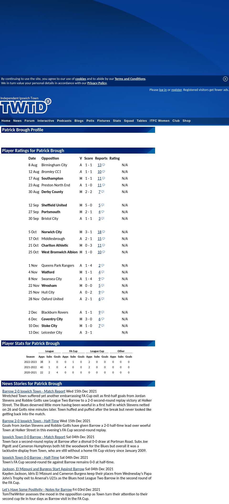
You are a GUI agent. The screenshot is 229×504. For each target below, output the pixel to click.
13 (99, 165)
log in (163, 90)
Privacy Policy (97, 83)
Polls (90, 120)
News (17, 120)
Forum (30, 120)
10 (99, 171)
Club (176, 120)
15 (99, 238)
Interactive (45, 120)
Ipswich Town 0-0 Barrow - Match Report (33, 437)
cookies (80, 79)
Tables (142, 120)
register (176, 90)
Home (5, 120)
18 (99, 232)
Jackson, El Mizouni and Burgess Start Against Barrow (43, 469)
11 (99, 178)
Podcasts (64, 120)
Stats (117, 120)
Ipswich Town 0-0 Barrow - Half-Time (30, 457)
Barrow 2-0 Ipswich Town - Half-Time (30, 421)
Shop (187, 120)
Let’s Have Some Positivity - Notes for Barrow (37, 489)
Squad (129, 120)
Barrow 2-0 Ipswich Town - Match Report (33, 391)
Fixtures (103, 120)
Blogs (78, 120)
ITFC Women (160, 120)
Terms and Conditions (130, 79)
